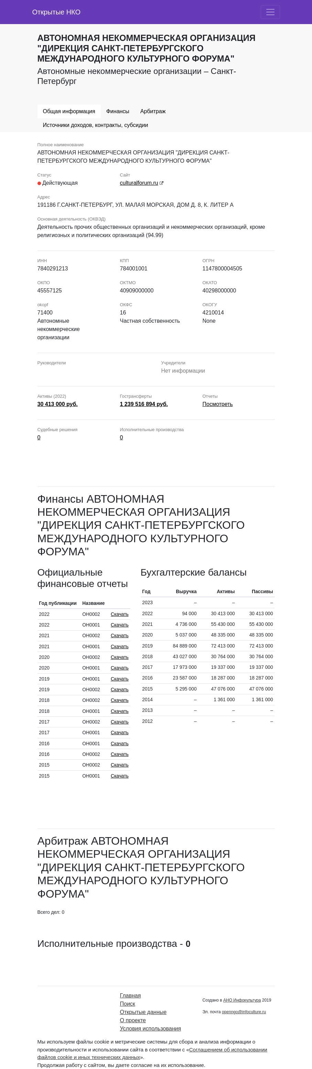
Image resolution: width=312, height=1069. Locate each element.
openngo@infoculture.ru (244, 1011)
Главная (130, 995)
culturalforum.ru (139, 183)
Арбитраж (153, 111)
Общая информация (69, 111)
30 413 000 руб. (57, 404)
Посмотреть (218, 404)
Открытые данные (143, 1012)
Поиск (127, 1004)
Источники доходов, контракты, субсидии (95, 125)
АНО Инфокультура (242, 1000)
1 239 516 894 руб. (144, 404)
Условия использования (150, 1028)
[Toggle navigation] (270, 12)
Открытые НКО (56, 12)
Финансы (117, 111)
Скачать (120, 614)
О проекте (133, 1020)
